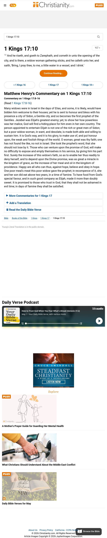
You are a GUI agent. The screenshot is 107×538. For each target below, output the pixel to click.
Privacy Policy (46, 530)
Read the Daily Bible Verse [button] (23, 209)
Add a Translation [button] (18, 203)
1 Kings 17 (53, 85)
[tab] (53, 196)
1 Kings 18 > (87, 85)
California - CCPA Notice (67, 530)
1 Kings (34, 218)
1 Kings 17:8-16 (21, 103)
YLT (97, 47)
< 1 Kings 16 (19, 85)
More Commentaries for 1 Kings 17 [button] (29, 195)
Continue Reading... (53, 73)
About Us (32, 530)
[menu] (5, 6)
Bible (6, 218)
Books (19, 218)
